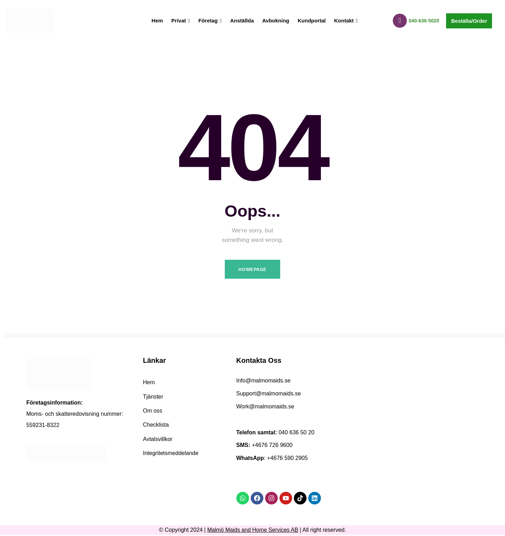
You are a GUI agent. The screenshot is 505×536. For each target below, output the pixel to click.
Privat (180, 21)
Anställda (242, 20)
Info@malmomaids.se (263, 382)
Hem (157, 20)
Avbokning (275, 20)
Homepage (252, 269)
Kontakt (346, 21)
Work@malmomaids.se (265, 408)
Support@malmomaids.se (268, 395)
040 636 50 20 (296, 433)
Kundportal (312, 20)
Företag (210, 21)
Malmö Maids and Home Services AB (253, 531)
